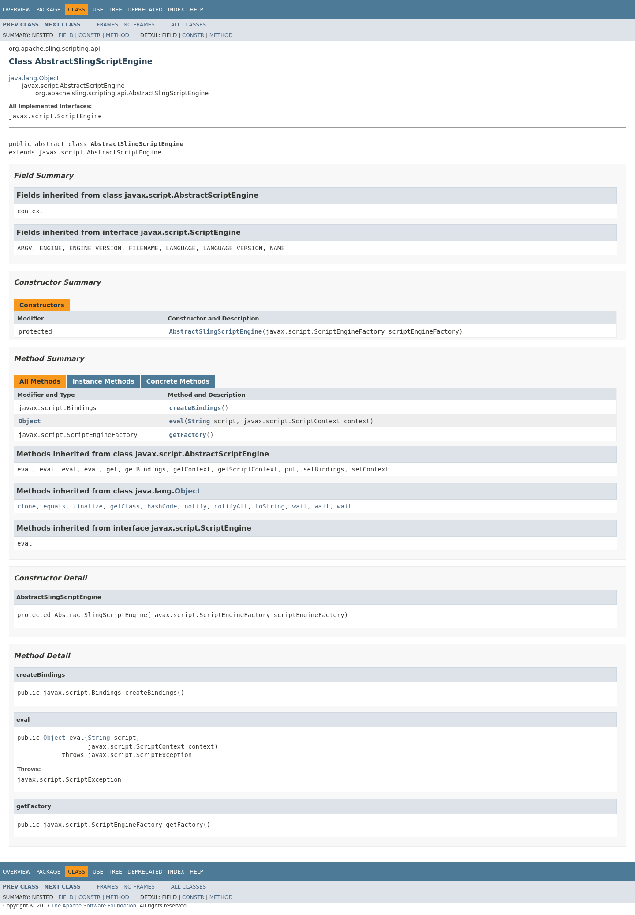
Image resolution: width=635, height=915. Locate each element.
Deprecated (145, 10)
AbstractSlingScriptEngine (215, 331)
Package (48, 10)
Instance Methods (103, 381)
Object (30, 421)
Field (65, 35)
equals (54, 506)
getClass (125, 506)
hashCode (162, 506)
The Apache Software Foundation (93, 906)
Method (117, 35)
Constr (89, 35)
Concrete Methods (178, 381)
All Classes (188, 25)
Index (176, 10)
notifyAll (231, 506)
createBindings (195, 407)
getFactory (187, 434)
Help (196, 10)
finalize (87, 506)
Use (98, 10)
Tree (115, 10)
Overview (17, 10)
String (199, 421)
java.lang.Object (34, 78)
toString (270, 506)
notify (195, 506)
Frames (108, 25)
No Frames (139, 25)
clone (26, 506)
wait (299, 506)
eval (176, 421)
